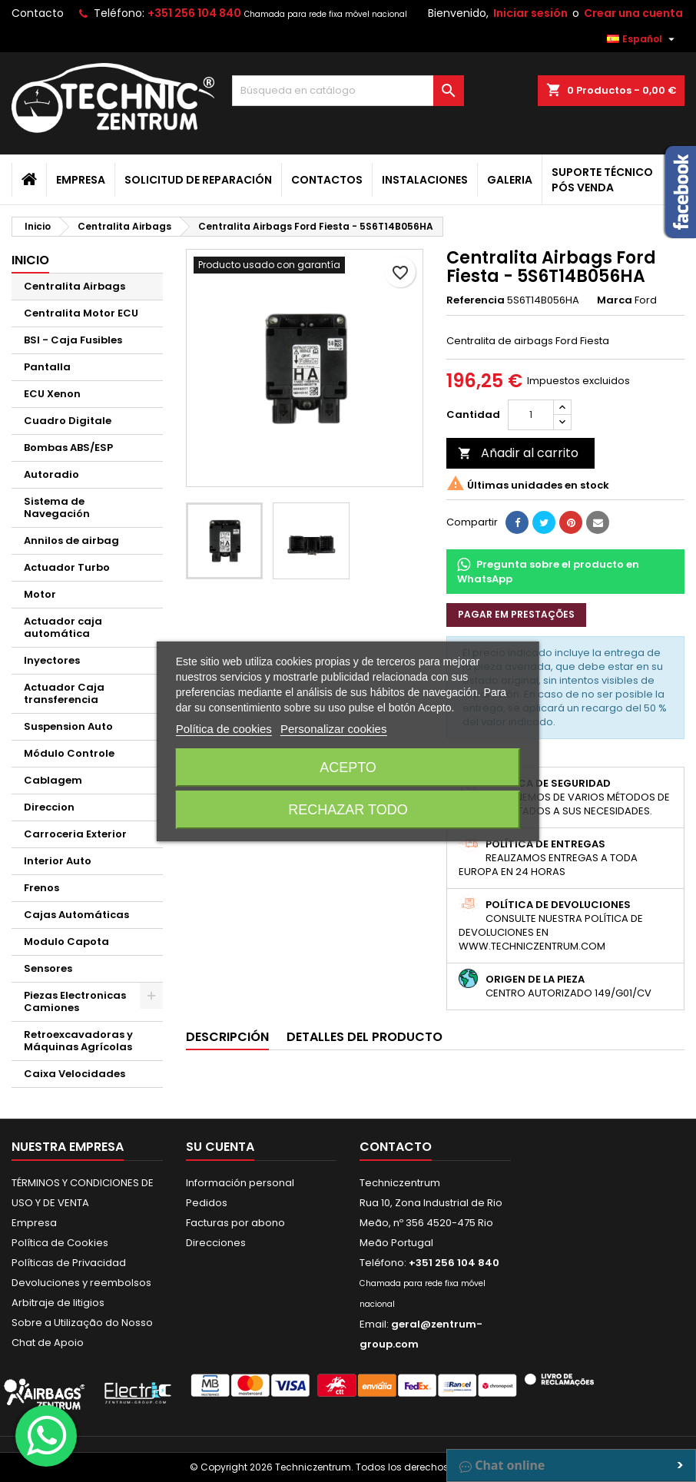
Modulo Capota (66, 941)
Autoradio (51, 474)
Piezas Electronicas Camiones (75, 1001)
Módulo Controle (69, 753)
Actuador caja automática (63, 627)
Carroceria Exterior (75, 834)
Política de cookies (224, 728)
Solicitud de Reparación (198, 179)
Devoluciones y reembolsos (81, 1282)
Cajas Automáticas (76, 914)
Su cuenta (220, 1146)
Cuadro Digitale (67, 420)
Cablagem (53, 780)
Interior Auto (57, 861)
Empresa (80, 179)
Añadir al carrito (518, 453)
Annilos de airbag (71, 540)
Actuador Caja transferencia (64, 693)
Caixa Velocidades (74, 1073)
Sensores (48, 968)
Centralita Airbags (74, 286)
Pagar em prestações (516, 614)
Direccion (49, 807)
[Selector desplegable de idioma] (642, 39)
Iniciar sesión (530, 13)
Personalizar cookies (333, 728)
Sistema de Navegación (57, 507)
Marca (614, 300)
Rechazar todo (347, 809)
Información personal (240, 1182)
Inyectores (52, 660)
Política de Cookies (60, 1242)
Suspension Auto (68, 726)
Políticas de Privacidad (69, 1262)
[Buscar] (348, 90)
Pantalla (47, 367)
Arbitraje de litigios (58, 1302)
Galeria (509, 179)
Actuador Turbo (67, 567)
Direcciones (216, 1242)
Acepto (348, 767)
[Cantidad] (531, 415)
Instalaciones (425, 179)
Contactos (327, 179)
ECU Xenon (52, 393)
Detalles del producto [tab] (364, 1037)
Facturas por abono (235, 1222)
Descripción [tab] (227, 1037)
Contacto (38, 13)
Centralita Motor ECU (81, 313)
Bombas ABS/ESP (68, 447)
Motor (40, 594)
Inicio (30, 260)
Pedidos (206, 1202)
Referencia (475, 300)
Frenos (41, 887)
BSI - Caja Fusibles (73, 340)
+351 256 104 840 (194, 13)
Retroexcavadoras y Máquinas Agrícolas (78, 1040)
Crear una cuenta (633, 13)
